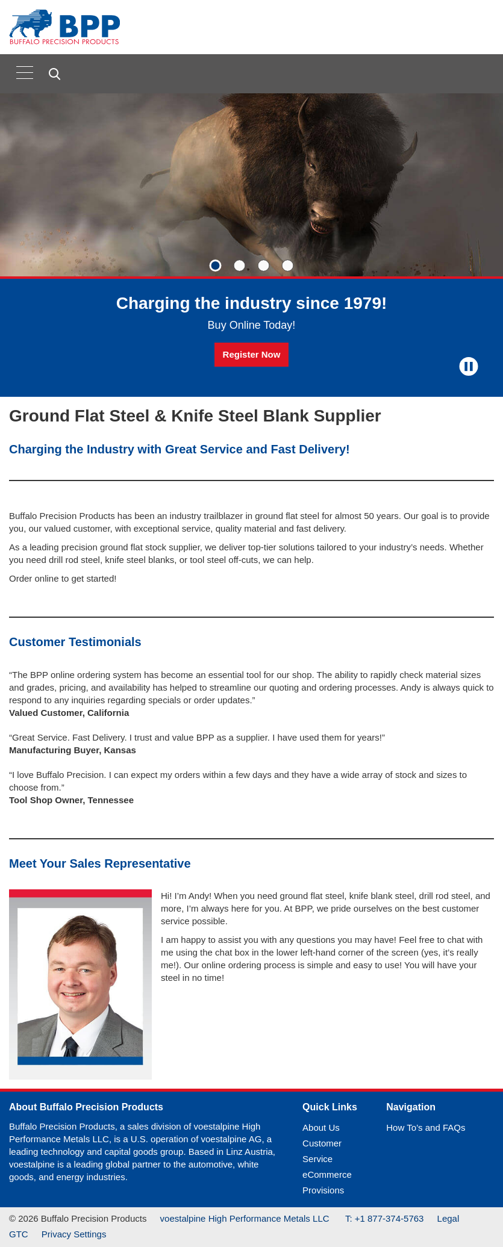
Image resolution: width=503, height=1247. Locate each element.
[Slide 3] (264, 266)
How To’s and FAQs (425, 1127)
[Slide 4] (288, 266)
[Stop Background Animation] (468, 366)
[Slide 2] (240, 266)
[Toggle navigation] (24, 72)
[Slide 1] (216, 266)
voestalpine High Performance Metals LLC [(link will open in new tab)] (246, 1218)
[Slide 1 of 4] (251, 245)
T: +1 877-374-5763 (384, 1218)
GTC (18, 1234)
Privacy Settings (74, 1234)
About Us (321, 1127)
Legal (448, 1218)
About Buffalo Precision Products (86, 1107)
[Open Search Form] (56, 74)
